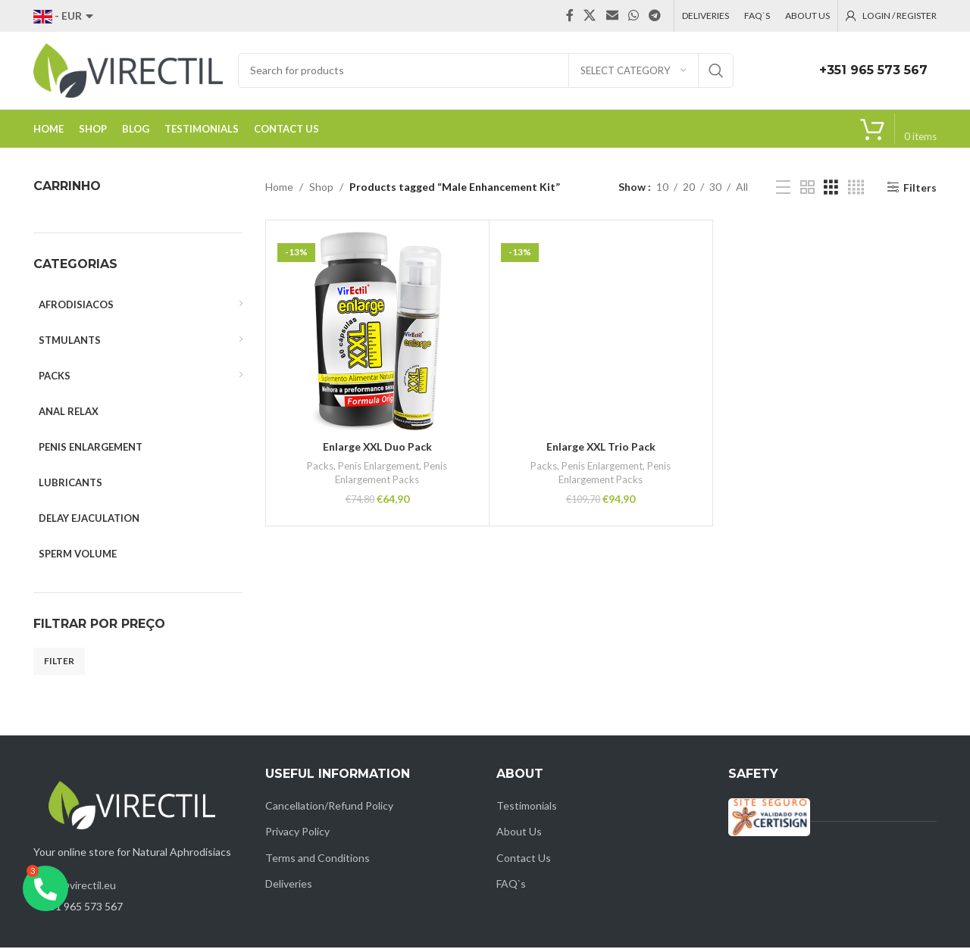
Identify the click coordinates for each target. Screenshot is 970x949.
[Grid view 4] (856, 188)
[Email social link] (612, 16)
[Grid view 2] (807, 188)
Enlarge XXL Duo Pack (377, 448)
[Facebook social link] (570, 16)
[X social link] (590, 16)
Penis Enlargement (378, 467)
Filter (59, 662)
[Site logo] (128, 70)
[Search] (486, 71)
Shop (321, 188)
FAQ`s (511, 885)
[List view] (783, 188)
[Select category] (633, 71)
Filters (920, 189)
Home (279, 188)
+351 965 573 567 (873, 71)
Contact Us (523, 859)
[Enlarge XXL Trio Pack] (601, 333)
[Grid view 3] (831, 188)
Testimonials (526, 807)
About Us (519, 832)
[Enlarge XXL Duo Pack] (377, 333)
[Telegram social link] (655, 16)
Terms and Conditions (317, 859)
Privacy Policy (297, 832)
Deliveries (288, 885)
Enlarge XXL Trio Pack (601, 448)
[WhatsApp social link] (633, 16)
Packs (320, 467)
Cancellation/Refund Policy (329, 807)
